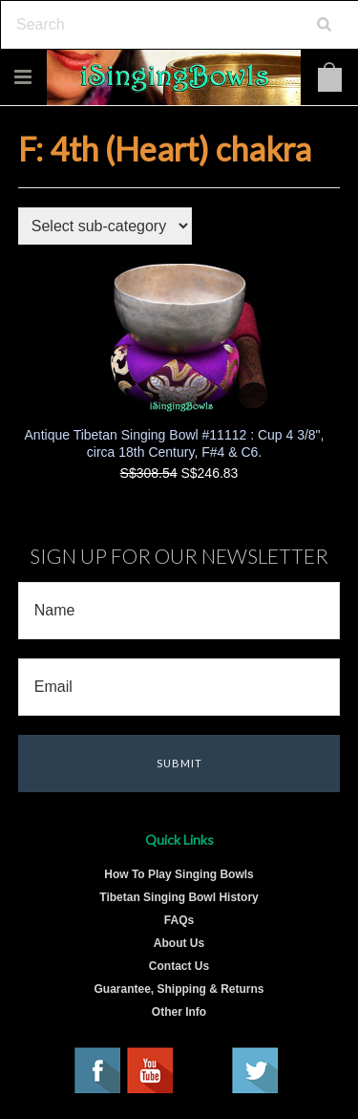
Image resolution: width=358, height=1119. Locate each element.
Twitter (256, 1071)
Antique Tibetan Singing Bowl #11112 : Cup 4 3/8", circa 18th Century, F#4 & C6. (175, 443)
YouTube (151, 1071)
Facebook (98, 1071)
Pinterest (203, 1071)
